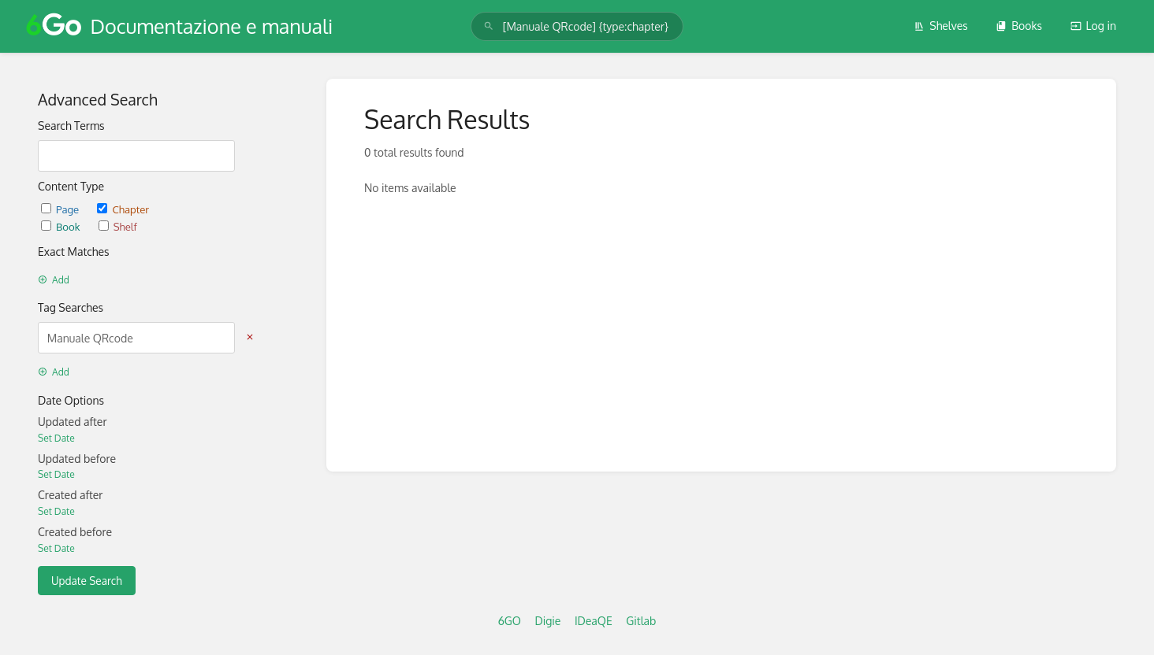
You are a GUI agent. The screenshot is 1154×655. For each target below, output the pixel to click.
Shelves (941, 25)
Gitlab (641, 620)
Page (61, 209)
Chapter (123, 209)
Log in (1093, 25)
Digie (547, 620)
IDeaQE (593, 620)
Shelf (118, 226)
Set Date (56, 438)
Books (1019, 25)
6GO (509, 620)
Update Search (86, 580)
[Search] (488, 26)
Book (62, 226)
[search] (577, 26)
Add (53, 280)
